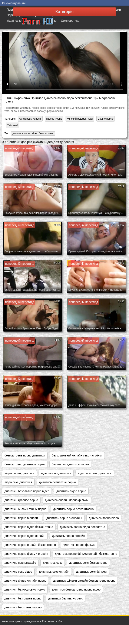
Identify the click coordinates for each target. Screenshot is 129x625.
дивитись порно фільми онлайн (26, 553)
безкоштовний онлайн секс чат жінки (77, 455)
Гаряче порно (54, 118)
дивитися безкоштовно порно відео (76, 589)
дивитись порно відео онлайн (24, 536)
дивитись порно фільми (79, 544)
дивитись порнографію (20, 562)
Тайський (12, 125)
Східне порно (105, 118)
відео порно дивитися (56, 473)
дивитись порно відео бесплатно (82, 527)
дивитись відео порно (71, 491)
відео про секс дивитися (94, 473)
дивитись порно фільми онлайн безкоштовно (86, 553)
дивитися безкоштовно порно (24, 589)
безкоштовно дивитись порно (24, 464)
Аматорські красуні (30, 118)
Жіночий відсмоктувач (80, 118)
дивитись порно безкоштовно (73, 509)
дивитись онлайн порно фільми (67, 500)
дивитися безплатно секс (65, 598)
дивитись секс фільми (91, 571)
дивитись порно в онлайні (64, 518)
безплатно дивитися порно (70, 464)
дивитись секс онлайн (54, 571)
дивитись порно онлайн (68, 536)
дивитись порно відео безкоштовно (33, 133)
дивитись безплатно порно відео (26, 491)
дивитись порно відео (104, 518)
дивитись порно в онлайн (22, 518)
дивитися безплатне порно (22, 598)
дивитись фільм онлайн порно (25, 580)
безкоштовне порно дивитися (24, 455)
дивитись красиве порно (21, 500)
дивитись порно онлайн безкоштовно (30, 544)
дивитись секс (52, 562)
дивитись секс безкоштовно (88, 562)
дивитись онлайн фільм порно (25, 509)
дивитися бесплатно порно (23, 607)
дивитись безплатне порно (57, 482)
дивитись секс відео (18, 571)
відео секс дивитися (18, 482)
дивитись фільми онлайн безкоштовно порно (84, 580)
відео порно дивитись (19, 473)
